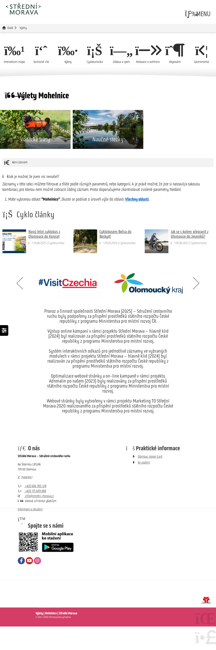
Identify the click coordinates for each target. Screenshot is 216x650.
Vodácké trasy (35, 162)
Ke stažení (144, 486)
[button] (198, 13)
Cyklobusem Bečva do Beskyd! (115, 257)
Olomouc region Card (150, 480)
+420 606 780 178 (32, 510)
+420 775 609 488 (32, 514)
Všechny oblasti (137, 222)
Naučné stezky (107, 162)
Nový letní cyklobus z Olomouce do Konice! (44, 257)
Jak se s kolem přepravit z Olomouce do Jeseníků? (189, 257)
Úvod (23, 8)
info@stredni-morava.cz (36, 519)
